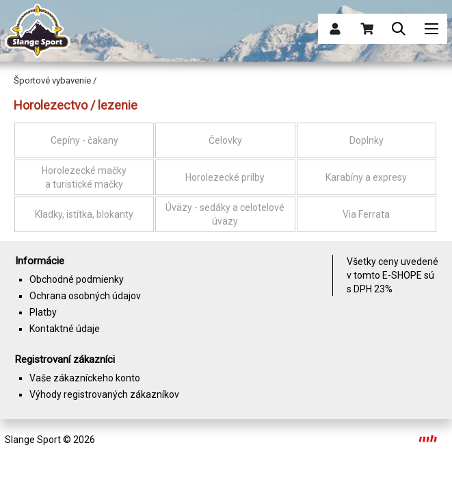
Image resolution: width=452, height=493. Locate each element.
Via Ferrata (366, 214)
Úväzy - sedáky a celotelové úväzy (224, 214)
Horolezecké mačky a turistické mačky (84, 177)
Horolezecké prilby (225, 177)
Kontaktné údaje (64, 328)
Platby (43, 312)
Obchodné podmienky (76, 279)
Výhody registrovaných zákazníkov (104, 394)
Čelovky (225, 140)
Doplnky (366, 140)
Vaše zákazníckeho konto (84, 377)
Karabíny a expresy (366, 177)
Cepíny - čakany (84, 140)
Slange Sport (33, 439)
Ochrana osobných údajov (85, 295)
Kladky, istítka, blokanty (84, 214)
